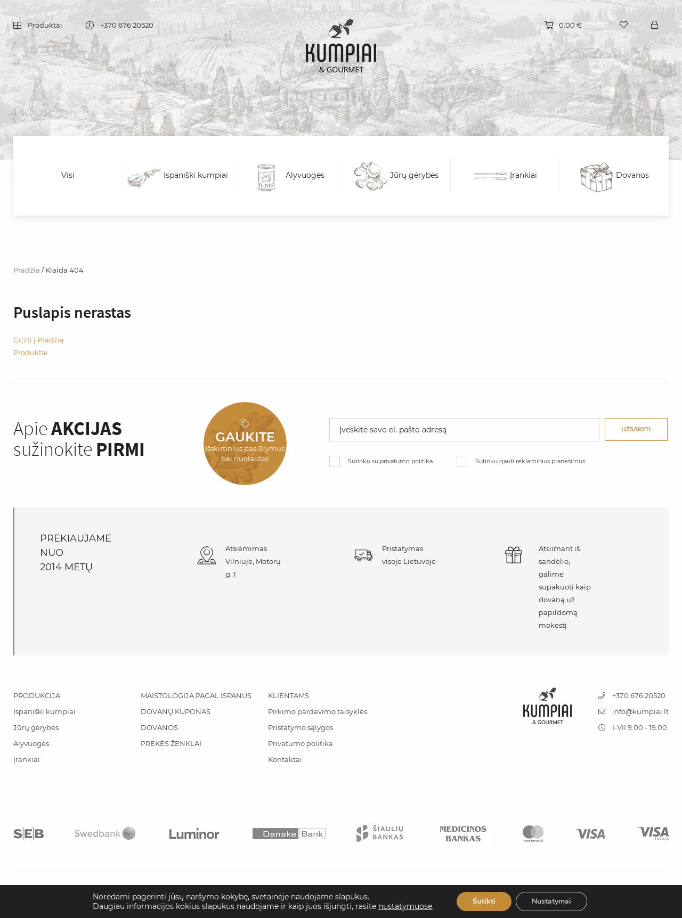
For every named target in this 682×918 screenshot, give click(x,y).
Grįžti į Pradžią (38, 339)
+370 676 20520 (126, 26)
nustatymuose (405, 906)
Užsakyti (636, 429)
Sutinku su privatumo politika (390, 461)
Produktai (45, 26)
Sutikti (484, 901)
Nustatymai (551, 901)
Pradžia (26, 270)
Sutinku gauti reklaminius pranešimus (530, 461)
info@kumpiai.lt (633, 711)
